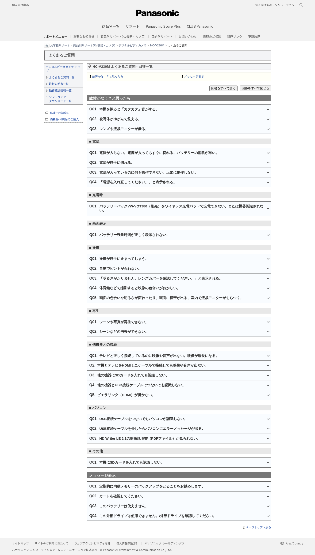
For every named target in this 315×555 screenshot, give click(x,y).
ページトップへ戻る (258, 527)
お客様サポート (60, 45)
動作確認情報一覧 (60, 90)
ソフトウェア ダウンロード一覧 (60, 99)
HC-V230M (157, 45)
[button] (162, 36)
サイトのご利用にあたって (51, 543)
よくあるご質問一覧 (61, 77)
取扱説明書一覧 (59, 84)
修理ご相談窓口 (60, 113)
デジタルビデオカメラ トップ (63, 68)
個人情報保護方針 (127, 543)
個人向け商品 (20, 5)
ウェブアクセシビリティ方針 (92, 543)
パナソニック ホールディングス (164, 543)
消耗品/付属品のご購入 (64, 119)
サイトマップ (20, 543)
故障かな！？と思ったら (107, 76)
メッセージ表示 (194, 76)
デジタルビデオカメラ (133, 45)
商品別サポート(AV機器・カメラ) (94, 45)
